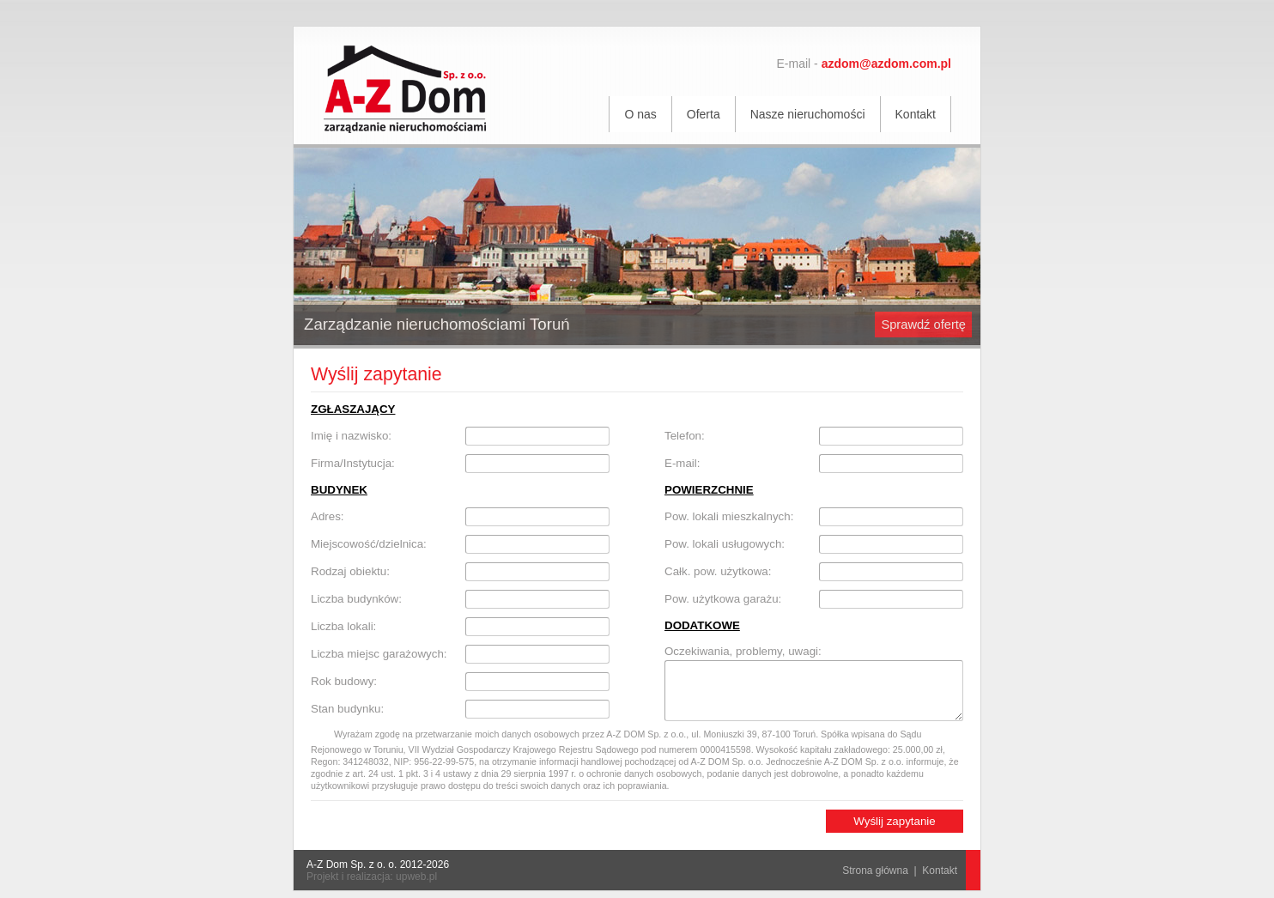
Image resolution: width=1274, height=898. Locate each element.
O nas (640, 114)
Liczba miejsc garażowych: (379, 653)
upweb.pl (416, 877)
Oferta (703, 114)
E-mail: (682, 463)
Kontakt (915, 114)
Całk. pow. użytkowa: (717, 571)
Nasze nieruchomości (807, 114)
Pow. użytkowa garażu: (722, 598)
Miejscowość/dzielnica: (369, 543)
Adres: (327, 516)
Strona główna (875, 871)
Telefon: (684, 435)
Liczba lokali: (343, 626)
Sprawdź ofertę (923, 324)
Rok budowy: (344, 681)
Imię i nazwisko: (351, 435)
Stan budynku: (347, 708)
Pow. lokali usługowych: (724, 543)
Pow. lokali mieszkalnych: (728, 516)
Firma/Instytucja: (353, 463)
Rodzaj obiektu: (350, 571)
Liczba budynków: (356, 598)
